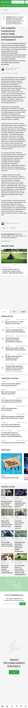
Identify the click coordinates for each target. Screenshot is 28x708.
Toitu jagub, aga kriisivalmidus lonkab (13, 442)
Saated (3, 414)
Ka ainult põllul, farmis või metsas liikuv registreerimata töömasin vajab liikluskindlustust (12, 271)
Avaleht (3, 5)
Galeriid (23, 5)
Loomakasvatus (5, 241)
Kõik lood (9, 5)
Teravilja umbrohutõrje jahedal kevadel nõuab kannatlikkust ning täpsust (13, 339)
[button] (10, 603)
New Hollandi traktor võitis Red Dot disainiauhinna (7, 544)
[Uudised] (7, 706)
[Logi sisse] (25, 706)
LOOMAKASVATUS (5, 13)
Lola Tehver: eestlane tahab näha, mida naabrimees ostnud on (19, 524)
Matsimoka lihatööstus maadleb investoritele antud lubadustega (13, 358)
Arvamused (16, 5)
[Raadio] (12, 706)
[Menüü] (2, 706)
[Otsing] (16, 706)
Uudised (7, 319)
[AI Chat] (21, 706)
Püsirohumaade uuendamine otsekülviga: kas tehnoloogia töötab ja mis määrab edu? (14, 367)
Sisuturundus (12, 327)
